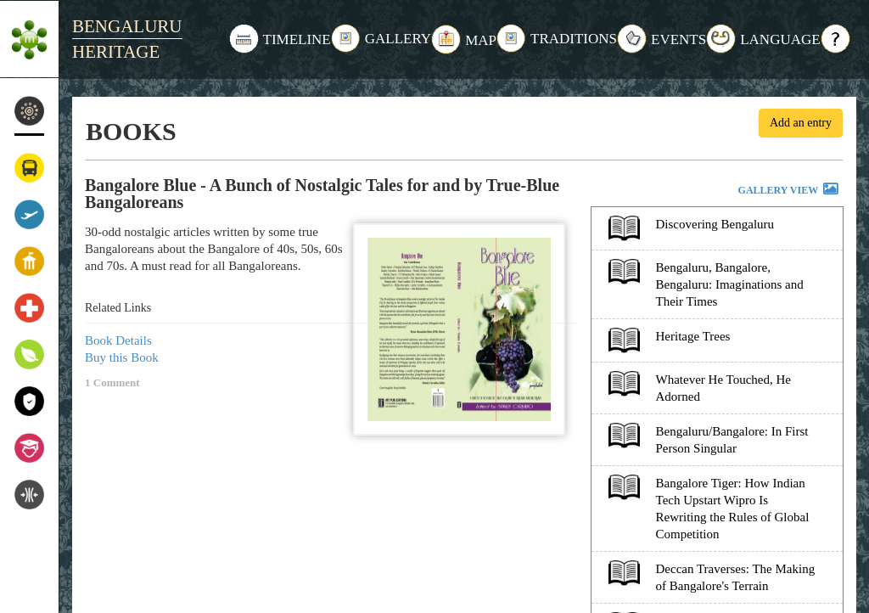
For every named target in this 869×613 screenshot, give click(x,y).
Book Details (118, 340)
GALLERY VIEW (789, 191)
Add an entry (801, 122)
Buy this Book (122, 357)
